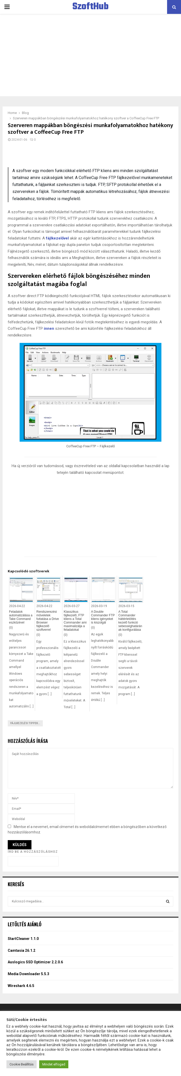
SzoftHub (90, 7)
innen (49, 328)
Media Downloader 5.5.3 (28, 974)
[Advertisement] (90, 55)
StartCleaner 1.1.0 (23, 939)
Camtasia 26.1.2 (21, 950)
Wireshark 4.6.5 (21, 986)
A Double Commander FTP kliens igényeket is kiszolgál (103, 617)
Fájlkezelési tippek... (25, 723)
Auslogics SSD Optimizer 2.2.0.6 (35, 962)
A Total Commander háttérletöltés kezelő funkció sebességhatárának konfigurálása (130, 621)
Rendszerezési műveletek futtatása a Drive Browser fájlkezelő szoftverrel (47, 621)
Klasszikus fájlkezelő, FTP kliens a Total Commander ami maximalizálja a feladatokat (75, 621)
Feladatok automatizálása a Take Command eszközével (20, 617)
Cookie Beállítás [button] (22, 1064)
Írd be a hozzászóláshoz (33, 851)
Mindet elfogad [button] (53, 1064)
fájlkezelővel (57, 238)
